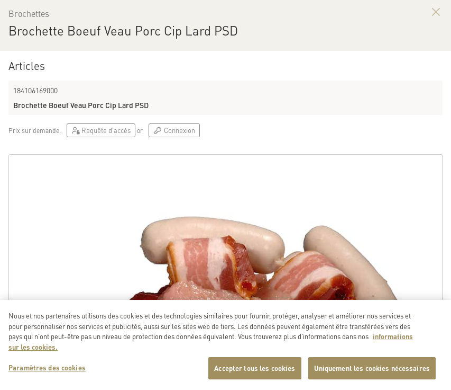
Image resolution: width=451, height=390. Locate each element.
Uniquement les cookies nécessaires (372, 376)
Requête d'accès (101, 130)
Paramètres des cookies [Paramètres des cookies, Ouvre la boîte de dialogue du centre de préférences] (47, 375)
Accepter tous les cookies (254, 376)
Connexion (174, 130)
